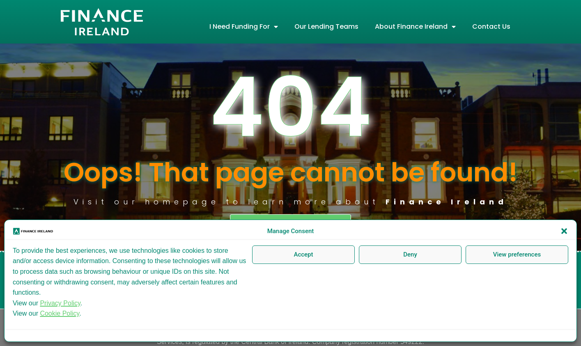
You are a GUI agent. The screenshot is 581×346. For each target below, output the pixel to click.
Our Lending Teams (326, 26)
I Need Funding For (243, 26)
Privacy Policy (60, 303)
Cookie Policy (59, 313)
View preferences (517, 254)
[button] (564, 231)
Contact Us (491, 26)
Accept (303, 254)
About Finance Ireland (415, 26)
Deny (410, 254)
